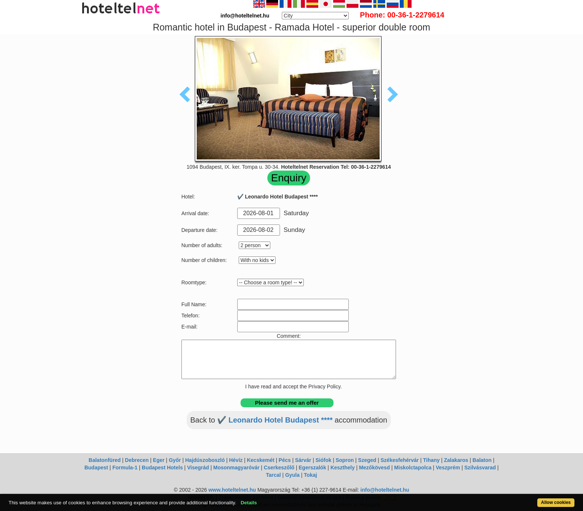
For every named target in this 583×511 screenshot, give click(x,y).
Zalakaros (456, 460)
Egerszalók (312, 467)
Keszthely (343, 467)
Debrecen (137, 460)
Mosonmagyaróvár (236, 467)
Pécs (284, 460)
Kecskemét (260, 460)
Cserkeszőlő (279, 467)
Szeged (367, 460)
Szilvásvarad (480, 467)
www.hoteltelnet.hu (232, 490)
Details (249, 502)
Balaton (482, 460)
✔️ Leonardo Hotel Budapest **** (275, 420)
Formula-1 (125, 467)
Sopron (345, 460)
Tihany (431, 460)
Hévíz (236, 460)
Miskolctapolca (412, 467)
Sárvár (303, 460)
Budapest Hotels (162, 467)
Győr (175, 460)
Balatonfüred (104, 460)
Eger (158, 460)
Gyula (292, 475)
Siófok (323, 460)
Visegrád (198, 467)
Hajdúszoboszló (205, 460)
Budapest (96, 467)
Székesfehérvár (400, 460)
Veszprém (448, 467)
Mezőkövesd (374, 467)
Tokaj (310, 475)
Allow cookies (556, 502)
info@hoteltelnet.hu (384, 490)
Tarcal (273, 475)
